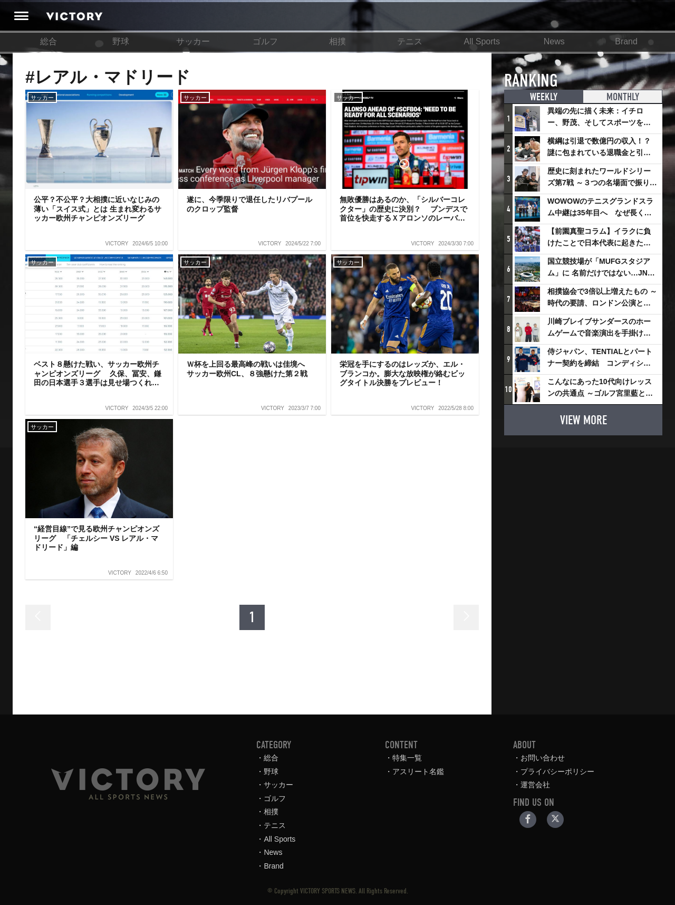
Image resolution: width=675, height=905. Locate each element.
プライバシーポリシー (557, 771)
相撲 (337, 41)
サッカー (193, 41)
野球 (120, 41)
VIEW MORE (583, 420)
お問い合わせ (542, 758)
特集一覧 (407, 758)
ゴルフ (265, 41)
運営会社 (535, 784)
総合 (48, 41)
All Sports (482, 41)
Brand (626, 41)
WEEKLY (543, 97)
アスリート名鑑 (418, 771)
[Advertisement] (583, 510)
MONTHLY (622, 97)
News (554, 41)
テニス (409, 41)
